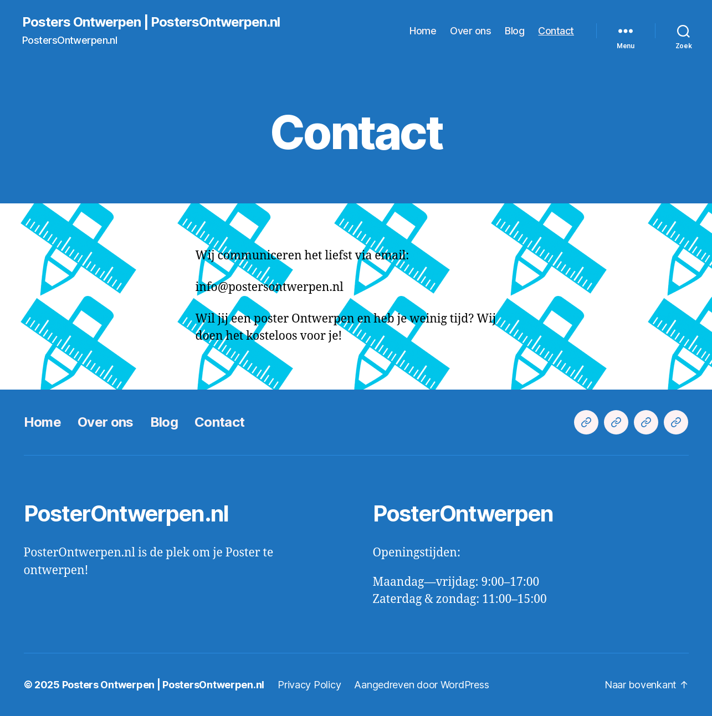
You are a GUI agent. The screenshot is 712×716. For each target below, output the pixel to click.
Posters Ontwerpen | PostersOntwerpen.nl (151, 22)
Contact (556, 31)
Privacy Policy (309, 685)
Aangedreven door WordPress (421, 685)
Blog (514, 31)
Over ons (470, 31)
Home (422, 31)
